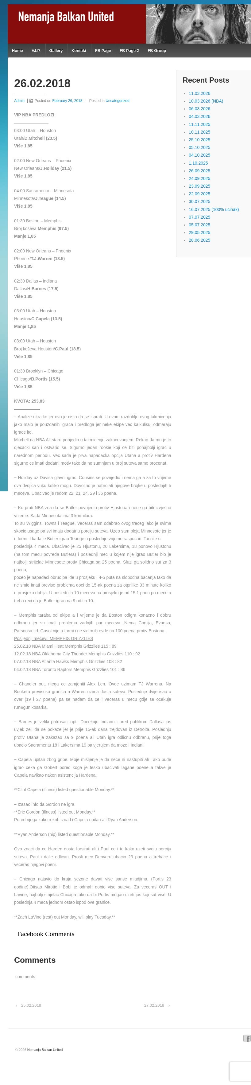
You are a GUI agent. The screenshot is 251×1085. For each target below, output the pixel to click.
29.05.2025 (199, 232)
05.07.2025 (199, 224)
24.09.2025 (199, 178)
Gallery (56, 50)
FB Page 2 (129, 50)
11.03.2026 (199, 93)
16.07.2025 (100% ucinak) (214, 209)
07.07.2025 (199, 217)
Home (17, 50)
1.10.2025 (198, 163)
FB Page (103, 50)
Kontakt (78, 50)
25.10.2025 (199, 139)
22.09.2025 (199, 193)
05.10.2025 (199, 147)
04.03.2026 (199, 116)
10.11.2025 (199, 132)
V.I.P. (36, 50)
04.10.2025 (199, 155)
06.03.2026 (199, 108)
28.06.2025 (199, 240)
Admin (19, 101)
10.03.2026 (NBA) (206, 101)
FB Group (157, 50)
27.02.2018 (154, 1005)
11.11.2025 (199, 124)
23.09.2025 (199, 186)
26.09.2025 (199, 170)
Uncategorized (117, 101)
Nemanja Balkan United (44, 1050)
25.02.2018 (31, 1005)
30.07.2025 (199, 201)
